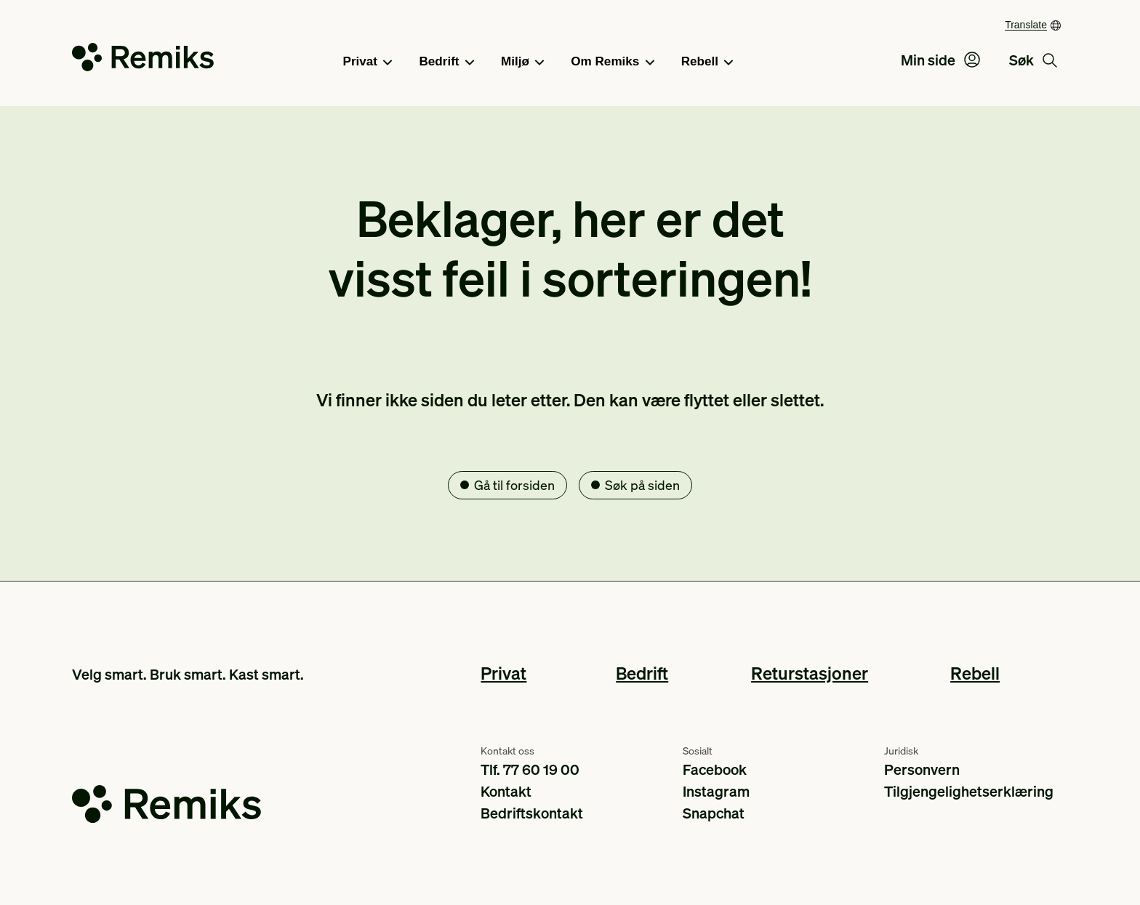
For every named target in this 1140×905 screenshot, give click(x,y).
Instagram (716, 790)
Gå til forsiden (514, 484)
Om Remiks (612, 63)
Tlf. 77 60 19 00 (530, 769)
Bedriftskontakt (532, 812)
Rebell (707, 63)
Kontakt (506, 790)
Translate (1026, 25)
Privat (368, 63)
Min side (940, 59)
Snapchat (713, 812)
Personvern (922, 769)
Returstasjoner (809, 672)
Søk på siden (642, 484)
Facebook (715, 769)
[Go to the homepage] (143, 60)
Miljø (522, 63)
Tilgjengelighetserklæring (968, 790)
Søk (1033, 59)
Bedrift (446, 63)
